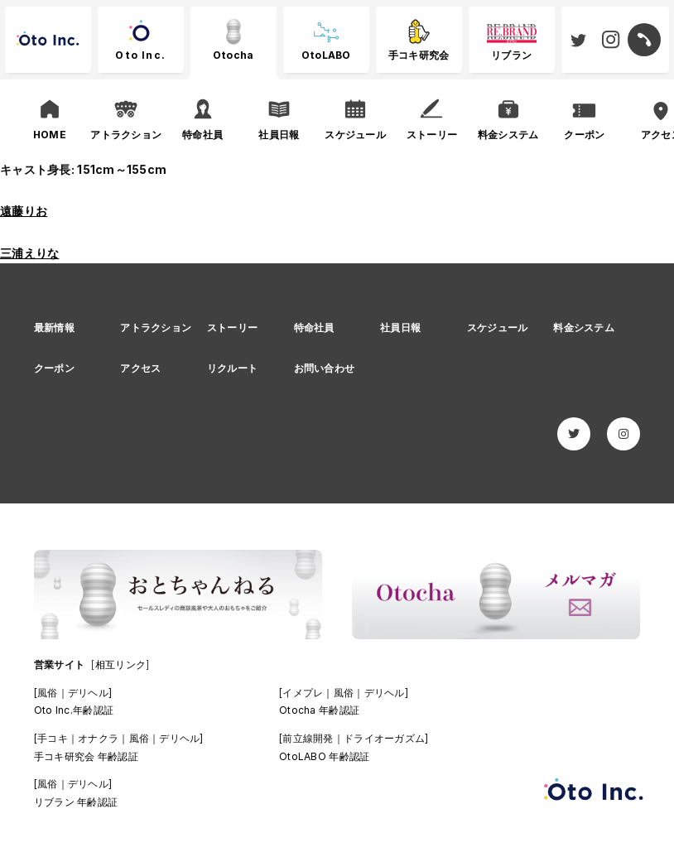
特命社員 (314, 327)
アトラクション (155, 327)
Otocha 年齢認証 (319, 710)
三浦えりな (29, 253)
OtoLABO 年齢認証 (324, 756)
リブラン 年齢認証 (76, 802)
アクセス (140, 368)
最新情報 (54, 327)
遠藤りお (23, 211)
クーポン (54, 368)
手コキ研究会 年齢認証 (86, 756)
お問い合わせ (324, 368)
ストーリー (232, 327)
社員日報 (400, 327)
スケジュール (497, 327)
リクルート (232, 368)
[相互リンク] (120, 664)
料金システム (583, 327)
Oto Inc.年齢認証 (73, 710)
